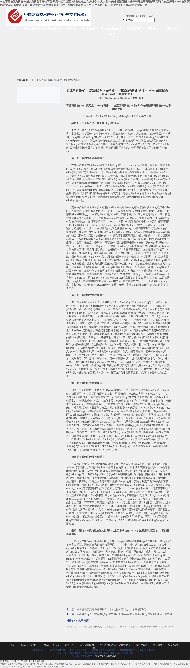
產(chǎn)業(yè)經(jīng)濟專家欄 (61, 79)
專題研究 (152, 28)
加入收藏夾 (141, 16)
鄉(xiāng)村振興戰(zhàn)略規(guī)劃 (137, 650)
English (151, 16)
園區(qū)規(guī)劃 (78, 650)
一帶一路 (125, 337)
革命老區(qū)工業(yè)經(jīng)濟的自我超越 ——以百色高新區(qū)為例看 (96, 627)
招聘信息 (172, 28)
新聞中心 (71, 28)
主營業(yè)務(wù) (52, 28)
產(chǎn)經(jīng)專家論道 (111, 31)
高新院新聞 (133, 28)
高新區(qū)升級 (57, 650)
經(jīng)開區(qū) (129, 435)
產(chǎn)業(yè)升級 (131, 513)
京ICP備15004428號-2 (105, 656)
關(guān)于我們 (32, 28)
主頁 (38, 79)
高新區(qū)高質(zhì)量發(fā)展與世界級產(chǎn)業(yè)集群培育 (156, 627)
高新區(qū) (77, 105)
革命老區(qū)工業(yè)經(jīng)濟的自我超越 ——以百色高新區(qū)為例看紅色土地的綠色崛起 (128, 614)
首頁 (13, 28)
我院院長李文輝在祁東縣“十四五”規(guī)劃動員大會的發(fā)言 (111, 609)
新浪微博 (130, 16)
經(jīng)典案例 (90, 28)
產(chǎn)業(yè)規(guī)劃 (103, 650)
